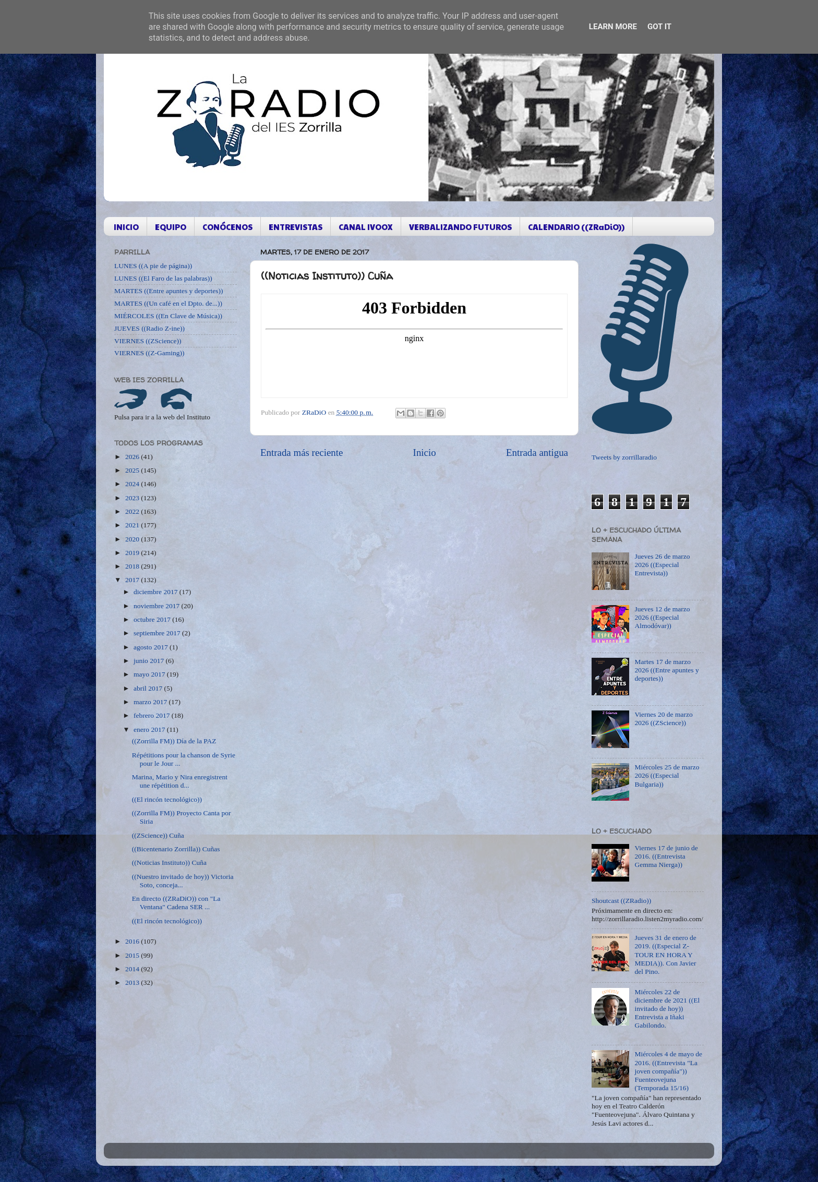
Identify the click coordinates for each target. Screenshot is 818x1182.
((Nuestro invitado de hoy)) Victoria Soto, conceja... (183, 881)
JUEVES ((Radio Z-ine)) (149, 328)
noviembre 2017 (157, 606)
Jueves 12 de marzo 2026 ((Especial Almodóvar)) (662, 617)
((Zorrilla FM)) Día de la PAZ (174, 741)
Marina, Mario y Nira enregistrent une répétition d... (179, 781)
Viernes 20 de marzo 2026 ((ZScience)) (663, 718)
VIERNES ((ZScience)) (148, 341)
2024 (133, 484)
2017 (133, 580)
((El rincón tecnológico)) (167, 799)
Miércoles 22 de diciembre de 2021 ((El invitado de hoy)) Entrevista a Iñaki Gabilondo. (667, 1009)
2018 (133, 566)
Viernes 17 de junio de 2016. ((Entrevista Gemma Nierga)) (665, 856)
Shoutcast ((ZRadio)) (621, 900)
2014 (133, 969)
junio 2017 (150, 661)
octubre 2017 (153, 619)
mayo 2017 (150, 674)
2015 (133, 955)
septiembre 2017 (158, 633)
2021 (133, 525)
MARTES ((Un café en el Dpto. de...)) (168, 303)
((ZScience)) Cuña (158, 835)
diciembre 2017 (156, 592)
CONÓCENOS (227, 226)
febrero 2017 (153, 715)
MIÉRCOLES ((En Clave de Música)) (168, 316)
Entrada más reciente (301, 452)
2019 (133, 553)
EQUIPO (170, 226)
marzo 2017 (151, 702)
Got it (659, 26)
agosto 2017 (152, 647)
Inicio (424, 452)
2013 (133, 982)
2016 (133, 941)
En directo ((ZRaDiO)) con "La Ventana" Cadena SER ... (176, 903)
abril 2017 (149, 688)
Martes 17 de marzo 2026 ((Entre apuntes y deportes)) (666, 670)
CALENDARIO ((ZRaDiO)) (576, 226)
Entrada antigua (537, 452)
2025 (133, 470)
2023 (133, 498)
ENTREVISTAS (295, 226)
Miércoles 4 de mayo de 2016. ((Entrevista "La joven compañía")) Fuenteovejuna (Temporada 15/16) (668, 1071)
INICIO (126, 226)
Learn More (613, 26)
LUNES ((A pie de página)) (153, 266)
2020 (133, 539)
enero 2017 (150, 729)
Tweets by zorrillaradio (624, 457)
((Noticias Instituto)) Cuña (169, 862)
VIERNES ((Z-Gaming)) (149, 353)
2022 (133, 511)
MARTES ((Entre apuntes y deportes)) (168, 291)
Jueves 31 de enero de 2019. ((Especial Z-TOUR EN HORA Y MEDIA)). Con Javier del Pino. (665, 954)
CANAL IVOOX (366, 226)
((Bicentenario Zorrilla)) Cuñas (176, 849)
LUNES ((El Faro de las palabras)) (163, 278)
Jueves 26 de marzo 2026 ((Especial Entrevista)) (662, 564)
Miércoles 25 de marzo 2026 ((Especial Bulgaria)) (666, 775)
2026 (133, 457)
